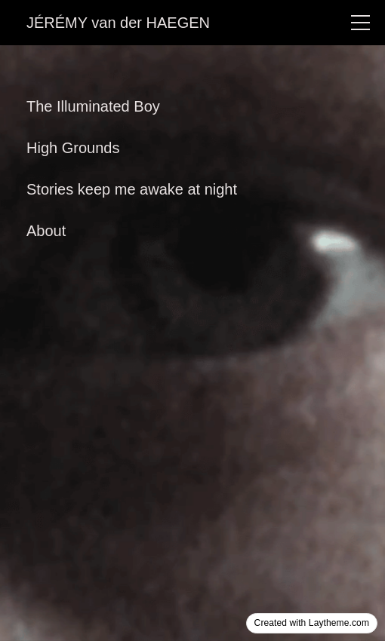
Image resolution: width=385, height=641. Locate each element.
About (46, 230)
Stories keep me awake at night (131, 189)
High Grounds (72, 148)
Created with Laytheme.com (311, 623)
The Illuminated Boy (93, 106)
